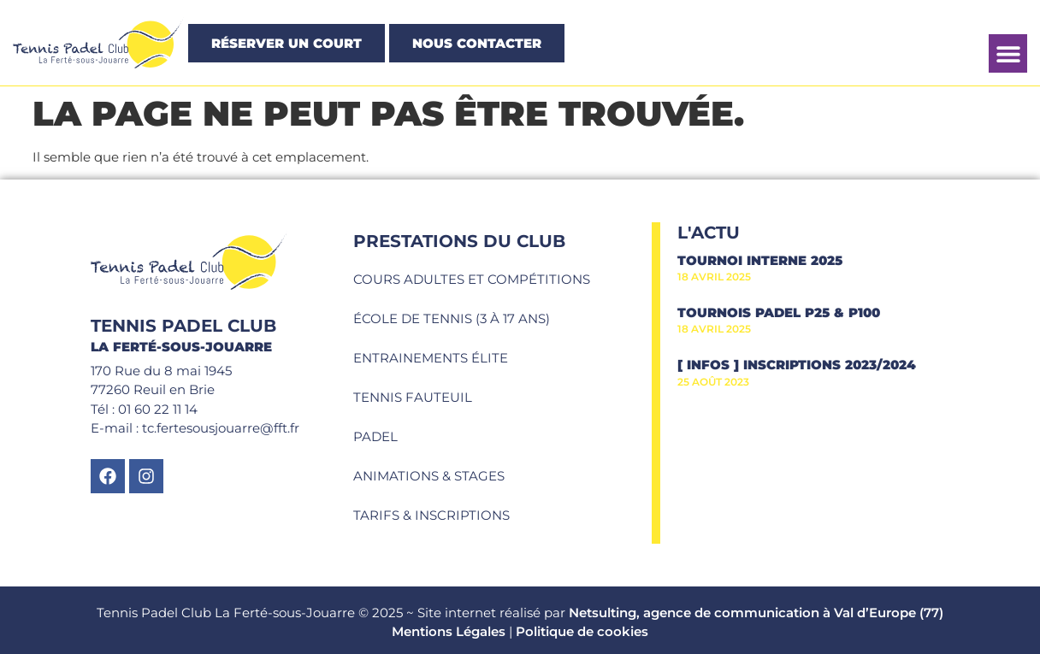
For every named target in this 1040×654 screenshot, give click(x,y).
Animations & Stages (429, 476)
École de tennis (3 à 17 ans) (451, 318)
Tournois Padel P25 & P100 (778, 312)
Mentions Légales (448, 631)
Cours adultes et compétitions (471, 279)
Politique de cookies (582, 631)
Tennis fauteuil (412, 397)
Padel (375, 436)
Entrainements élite (430, 358)
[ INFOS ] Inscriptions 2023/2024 (796, 364)
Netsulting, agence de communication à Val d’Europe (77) (756, 612)
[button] (1008, 53)
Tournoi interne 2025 (759, 260)
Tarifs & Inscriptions (431, 515)
